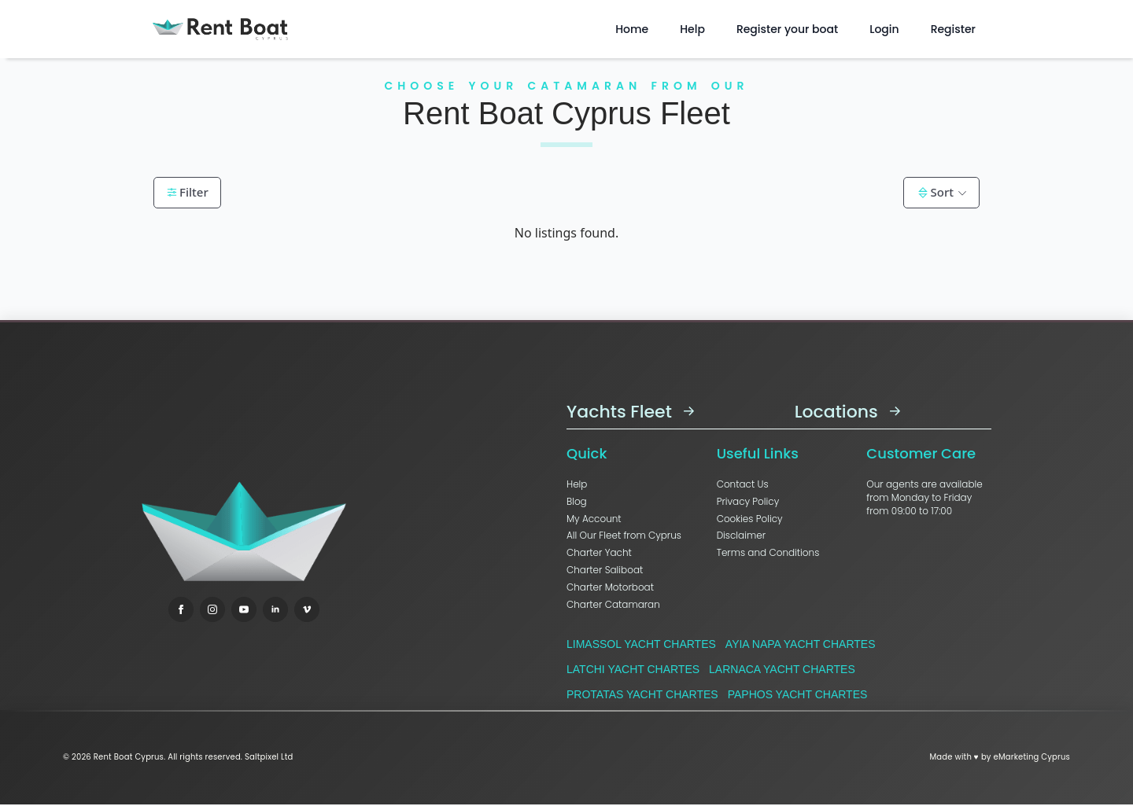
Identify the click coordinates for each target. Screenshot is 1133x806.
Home (631, 29)
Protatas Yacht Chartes (642, 694)
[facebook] (181, 609)
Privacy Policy (748, 501)
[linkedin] (275, 609)
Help (692, 29)
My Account (594, 519)
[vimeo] (306, 609)
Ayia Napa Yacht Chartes (800, 644)
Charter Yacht (599, 553)
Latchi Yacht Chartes (632, 669)
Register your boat (787, 29)
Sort (935, 192)
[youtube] (243, 609)
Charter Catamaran (613, 604)
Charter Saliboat (604, 570)
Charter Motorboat (610, 587)
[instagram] (212, 609)
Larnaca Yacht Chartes (782, 669)
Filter (187, 192)
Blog (576, 501)
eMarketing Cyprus (1032, 757)
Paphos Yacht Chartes (798, 694)
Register (953, 29)
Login (884, 29)
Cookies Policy (750, 519)
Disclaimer (741, 535)
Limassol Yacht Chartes (641, 644)
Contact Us (743, 484)
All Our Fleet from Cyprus (623, 535)
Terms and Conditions (768, 553)
